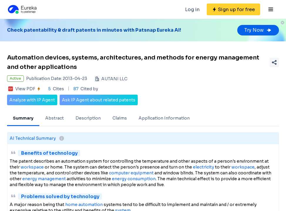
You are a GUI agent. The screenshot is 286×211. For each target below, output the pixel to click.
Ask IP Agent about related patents (98, 100)
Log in (192, 9)
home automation (84, 204)
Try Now (258, 30)
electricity (203, 167)
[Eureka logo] (21, 9)
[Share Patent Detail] (274, 62)
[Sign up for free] (233, 9)
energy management (44, 178)
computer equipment (131, 173)
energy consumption (134, 178)
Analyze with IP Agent (32, 100)
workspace (32, 167)
